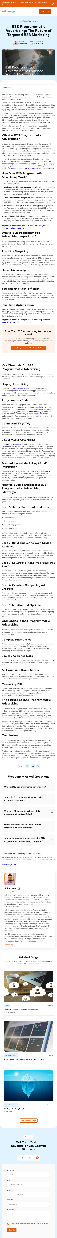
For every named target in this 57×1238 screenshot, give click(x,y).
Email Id (10, 1180)
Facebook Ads (41, 453)
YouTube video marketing (31, 412)
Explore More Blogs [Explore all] (28, 1120)
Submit (12, 1230)
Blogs (26, 21)
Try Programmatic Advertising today (28, 348)
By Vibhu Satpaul (8, 1111)
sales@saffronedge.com (28, 1157)
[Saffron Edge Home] (8, 11)
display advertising (20, 388)
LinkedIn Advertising (13, 444)
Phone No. (10, 1190)
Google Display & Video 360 (30, 575)
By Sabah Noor (8, 1062)
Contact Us (45, 11)
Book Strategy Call (9, 865)
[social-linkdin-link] (19, 888)
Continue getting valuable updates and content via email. (29, 1223)
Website (10, 1200)
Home (21, 21)
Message (10, 1209)
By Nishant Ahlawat (9, 1012)
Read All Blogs (9, 945)
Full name (11, 1170)
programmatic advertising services (24, 168)
